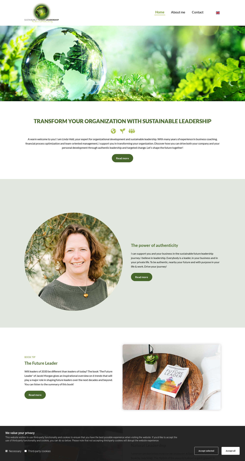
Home (159, 12)
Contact (197, 12)
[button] (122, 158)
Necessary (13, 451)
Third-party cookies (37, 451)
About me (178, 12)
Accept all (230, 451)
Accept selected (206, 451)
